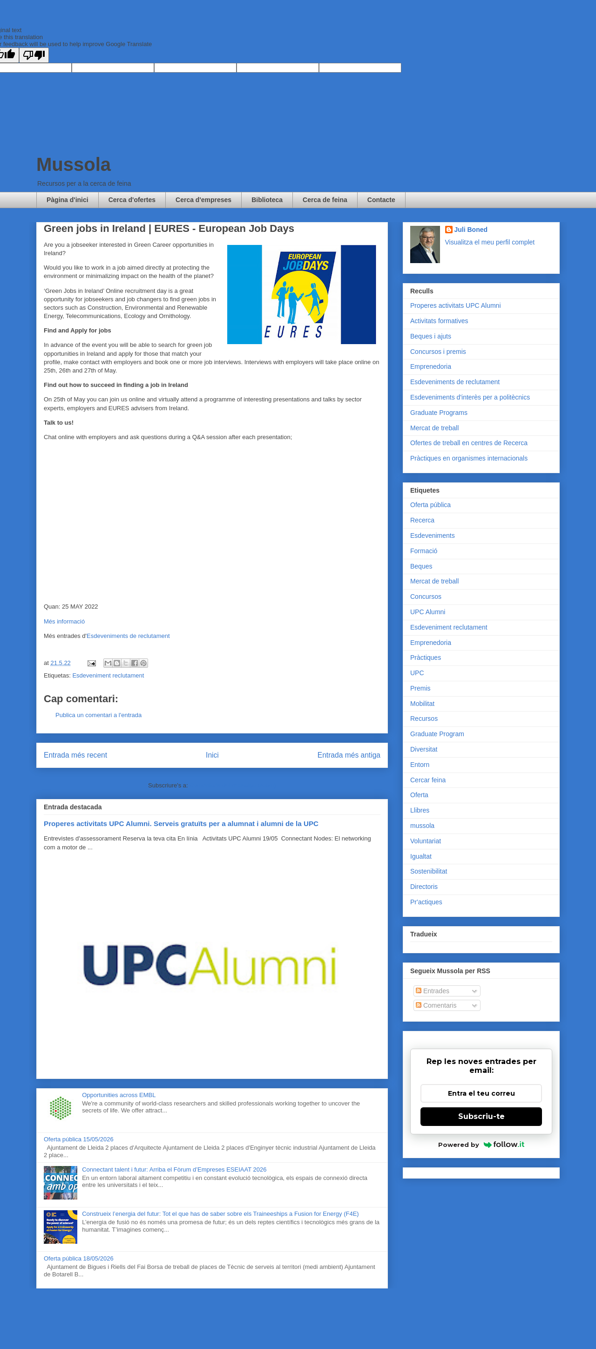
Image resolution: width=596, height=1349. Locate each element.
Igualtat (421, 856)
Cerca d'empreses (203, 199)
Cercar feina (428, 780)
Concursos (425, 596)
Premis (420, 688)
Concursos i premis (438, 351)
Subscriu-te (481, 1116)
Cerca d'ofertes (132, 199)
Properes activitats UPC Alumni (455, 305)
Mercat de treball (434, 428)
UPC (417, 673)
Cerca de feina (325, 199)
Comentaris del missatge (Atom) (233, 785)
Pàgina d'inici (67, 199)
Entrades (432, 991)
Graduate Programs (438, 412)
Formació (423, 551)
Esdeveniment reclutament (108, 675)
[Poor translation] (34, 55)
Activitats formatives (439, 321)
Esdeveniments (432, 535)
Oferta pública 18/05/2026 (79, 1258)
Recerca (422, 520)
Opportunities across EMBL (119, 1094)
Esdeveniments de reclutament (128, 635)
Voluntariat (425, 841)
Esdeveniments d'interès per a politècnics (470, 397)
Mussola (73, 164)
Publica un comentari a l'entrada (98, 715)
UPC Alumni (427, 612)
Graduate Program (437, 734)
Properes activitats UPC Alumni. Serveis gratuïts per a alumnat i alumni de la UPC (181, 823)
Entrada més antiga (349, 755)
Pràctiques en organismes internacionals (469, 458)
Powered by (481, 1144)
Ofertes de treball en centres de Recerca (469, 443)
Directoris (424, 886)
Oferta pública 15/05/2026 (79, 1139)
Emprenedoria (430, 366)
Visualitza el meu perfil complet (490, 242)
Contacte (381, 199)
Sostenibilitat (428, 871)
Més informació (64, 621)
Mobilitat (422, 703)
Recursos (424, 718)
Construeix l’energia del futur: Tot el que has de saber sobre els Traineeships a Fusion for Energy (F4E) (220, 1213)
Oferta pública (430, 504)
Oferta (419, 795)
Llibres (419, 810)
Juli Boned (471, 229)
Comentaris (436, 1005)
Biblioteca (267, 199)
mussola (422, 825)
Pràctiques (425, 657)
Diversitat (423, 749)
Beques (421, 566)
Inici (212, 755)
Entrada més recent (75, 755)
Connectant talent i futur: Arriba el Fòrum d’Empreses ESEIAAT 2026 (174, 1169)
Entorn (419, 764)
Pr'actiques (426, 902)
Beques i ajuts (430, 336)
